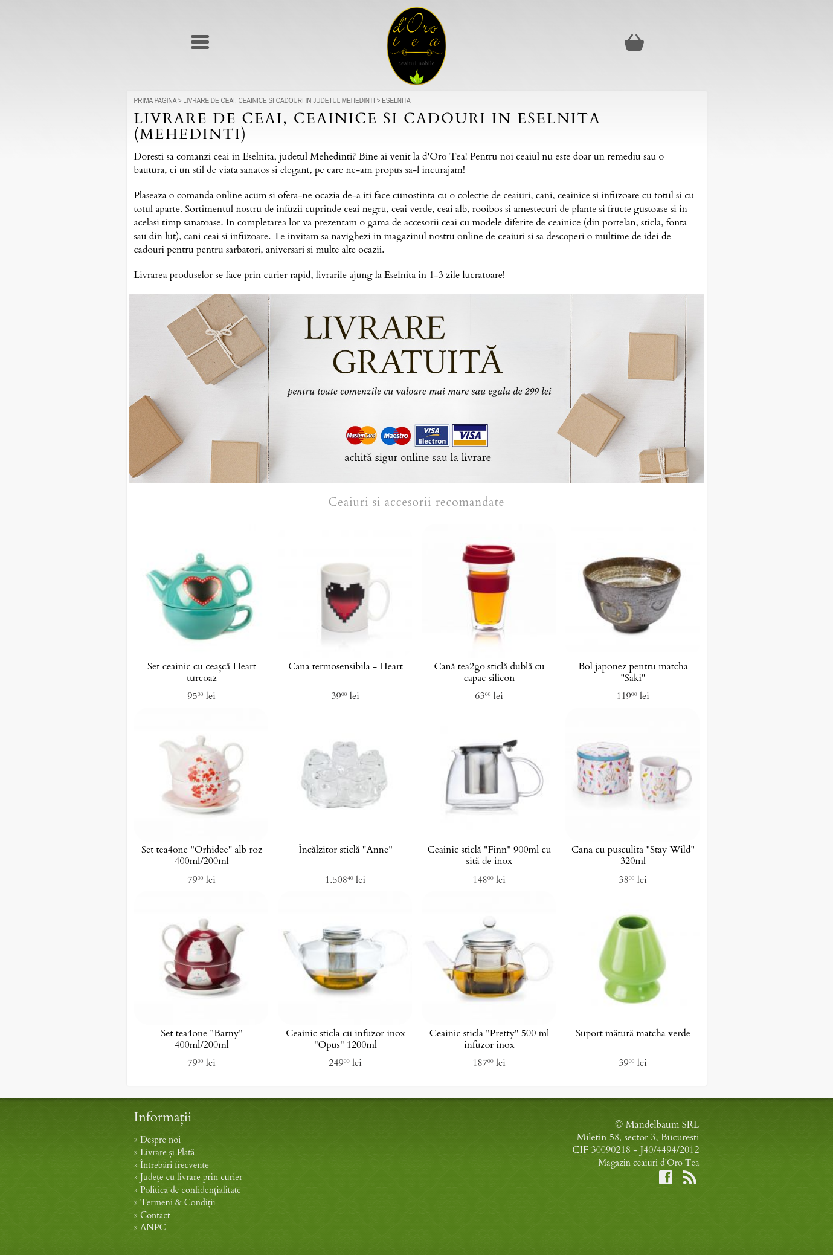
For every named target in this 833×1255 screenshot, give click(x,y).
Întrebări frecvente (174, 1165)
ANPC (153, 1227)
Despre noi (160, 1140)
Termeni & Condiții (178, 1202)
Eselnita (396, 100)
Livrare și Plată (167, 1152)
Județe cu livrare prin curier (191, 1177)
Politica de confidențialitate (190, 1190)
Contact (155, 1215)
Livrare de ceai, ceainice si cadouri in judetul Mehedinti (279, 100)
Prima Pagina (155, 100)
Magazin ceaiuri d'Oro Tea (649, 1163)
